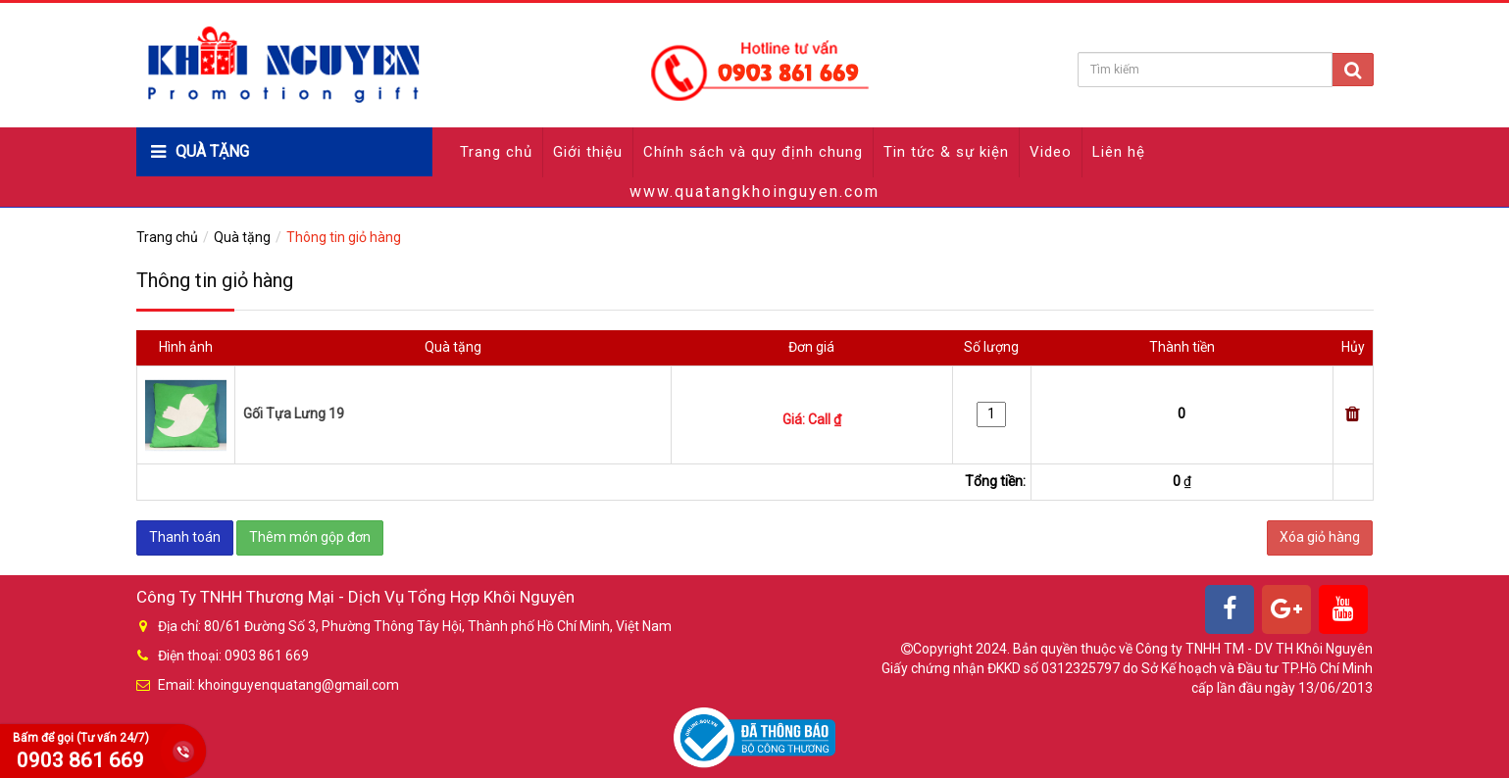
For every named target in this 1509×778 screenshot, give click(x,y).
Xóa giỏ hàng (1320, 537)
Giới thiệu (588, 152)
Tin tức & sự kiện (946, 152)
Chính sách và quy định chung (753, 152)
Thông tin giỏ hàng (343, 237)
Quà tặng (242, 237)
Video (1051, 152)
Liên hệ (1118, 152)
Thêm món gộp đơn (310, 537)
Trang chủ (496, 152)
